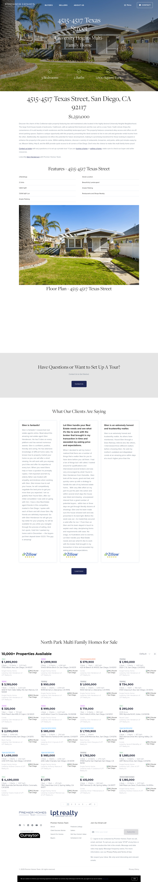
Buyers (49, 5)
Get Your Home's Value (78, 834)
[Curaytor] (29, 837)
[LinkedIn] (28, 825)
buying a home (82, 148)
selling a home (96, 148)
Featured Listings (76, 826)
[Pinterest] (32, 825)
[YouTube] (37, 825)
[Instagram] (41, 825)
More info (105, 879)
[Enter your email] (109, 832)
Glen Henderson (33, 157)
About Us (79, 5)
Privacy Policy (134, 869)
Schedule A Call (76, 838)
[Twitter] (24, 825)
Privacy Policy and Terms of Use (119, 852)
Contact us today (25, 148)
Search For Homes (57, 834)
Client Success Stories (58, 830)
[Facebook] (20, 825)
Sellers (63, 5)
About (53, 826)
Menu (127, 5)
